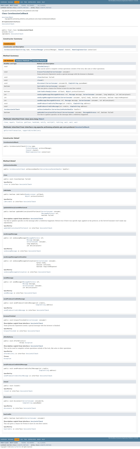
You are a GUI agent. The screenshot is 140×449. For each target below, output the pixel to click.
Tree (25, 2)
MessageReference (57, 94)
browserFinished (43, 72)
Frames (23, 5)
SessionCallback (8, 24)
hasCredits (41, 86)
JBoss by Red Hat (16, 447)
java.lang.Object (7, 17)
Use (21, 2)
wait (66, 122)
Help (43, 2)
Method (25, 7)
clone (6, 122)
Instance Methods (23, 60)
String (23, 49)
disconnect (41, 83)
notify (43, 122)
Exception (28, 342)
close (39, 77)
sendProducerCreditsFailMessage (49, 103)
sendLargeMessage (43, 94)
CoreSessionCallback (12, 49)
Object (10, 32)
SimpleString (73, 83)
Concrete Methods (39, 60)
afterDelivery (42, 66)
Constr (19, 7)
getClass (27, 122)
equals (12, 122)
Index (39, 2)
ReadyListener (51, 91)
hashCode (35, 122)
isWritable (41, 91)
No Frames (30, 5)
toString (59, 122)
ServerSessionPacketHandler (62, 109)
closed (39, 80)
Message (72, 94)
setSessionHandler (44, 109)
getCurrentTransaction (12, 130)
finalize (19, 122)
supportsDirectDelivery (32, 130)
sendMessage (41, 100)
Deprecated (32, 2)
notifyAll (51, 122)
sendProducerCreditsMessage (48, 106)
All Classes (41, 5)
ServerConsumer (56, 72)
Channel (61, 49)
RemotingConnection (79, 49)
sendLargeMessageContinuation (48, 97)
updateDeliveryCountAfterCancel (49, 112)
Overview (4, 2)
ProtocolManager (37, 49)
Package (10, 2)
